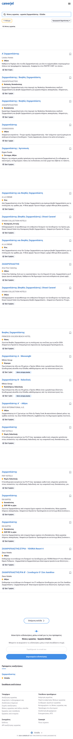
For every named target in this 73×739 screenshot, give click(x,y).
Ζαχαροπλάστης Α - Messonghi (16, 356)
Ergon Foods (7, 152)
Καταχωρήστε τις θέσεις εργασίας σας (52, 705)
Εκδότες (5, 722)
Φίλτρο (6, 21)
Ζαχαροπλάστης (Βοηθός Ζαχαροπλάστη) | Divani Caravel (28, 216)
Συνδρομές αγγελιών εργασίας (49, 703)
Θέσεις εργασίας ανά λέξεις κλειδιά (15, 708)
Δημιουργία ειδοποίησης (36, 657)
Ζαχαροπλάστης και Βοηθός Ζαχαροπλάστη (22, 193)
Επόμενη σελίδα (36, 621)
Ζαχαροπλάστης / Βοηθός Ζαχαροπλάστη (21, 77)
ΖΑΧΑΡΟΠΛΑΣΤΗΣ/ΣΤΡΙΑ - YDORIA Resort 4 (23, 548)
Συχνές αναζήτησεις (9, 705)
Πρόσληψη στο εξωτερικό (47, 708)
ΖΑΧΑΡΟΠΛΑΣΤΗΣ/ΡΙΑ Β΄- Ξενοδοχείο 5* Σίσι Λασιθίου (28, 572)
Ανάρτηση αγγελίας (45, 697)
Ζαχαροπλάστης (9, 124)
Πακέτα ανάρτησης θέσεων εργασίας (51, 700)
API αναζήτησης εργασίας (11, 725)
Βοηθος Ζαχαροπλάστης (13, 332)
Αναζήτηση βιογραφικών (47, 711)
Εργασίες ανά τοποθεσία (11, 711)
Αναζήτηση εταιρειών (10, 703)
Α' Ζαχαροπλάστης (10, 53)
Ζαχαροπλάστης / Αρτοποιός (15, 148)
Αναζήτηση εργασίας (9, 697)
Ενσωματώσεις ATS (45, 713)
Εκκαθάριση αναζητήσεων (11, 684)
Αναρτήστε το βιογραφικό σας (13, 700)
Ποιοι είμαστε (43, 722)
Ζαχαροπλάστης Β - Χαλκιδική (16, 380)
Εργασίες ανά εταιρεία (10, 713)
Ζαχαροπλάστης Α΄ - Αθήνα (15, 403)
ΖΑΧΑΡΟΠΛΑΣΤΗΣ (10, 264)
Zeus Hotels (7, 553)
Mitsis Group (7, 360)
